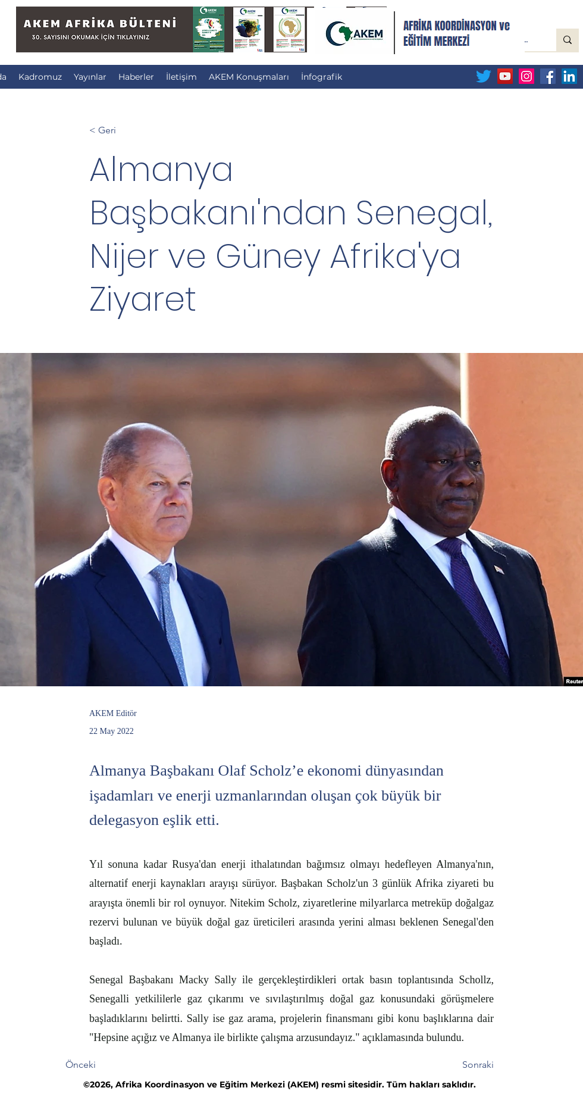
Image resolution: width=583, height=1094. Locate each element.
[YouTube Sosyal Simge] (505, 76)
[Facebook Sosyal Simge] (548, 76)
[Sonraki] (464, 1065)
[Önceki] (104, 1065)
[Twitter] (483, 76)
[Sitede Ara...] (567, 40)
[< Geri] (128, 130)
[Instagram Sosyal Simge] (526, 76)
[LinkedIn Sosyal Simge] (569, 76)
